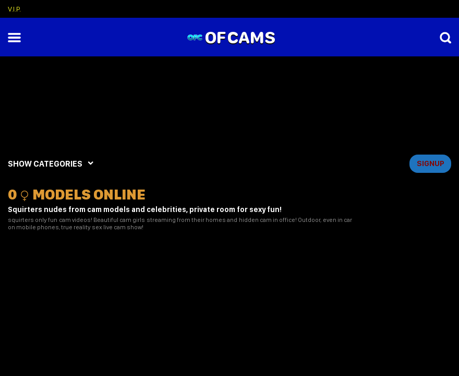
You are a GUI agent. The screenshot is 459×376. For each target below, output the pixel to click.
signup (430, 163)
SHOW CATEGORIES (45, 164)
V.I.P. (14, 9)
